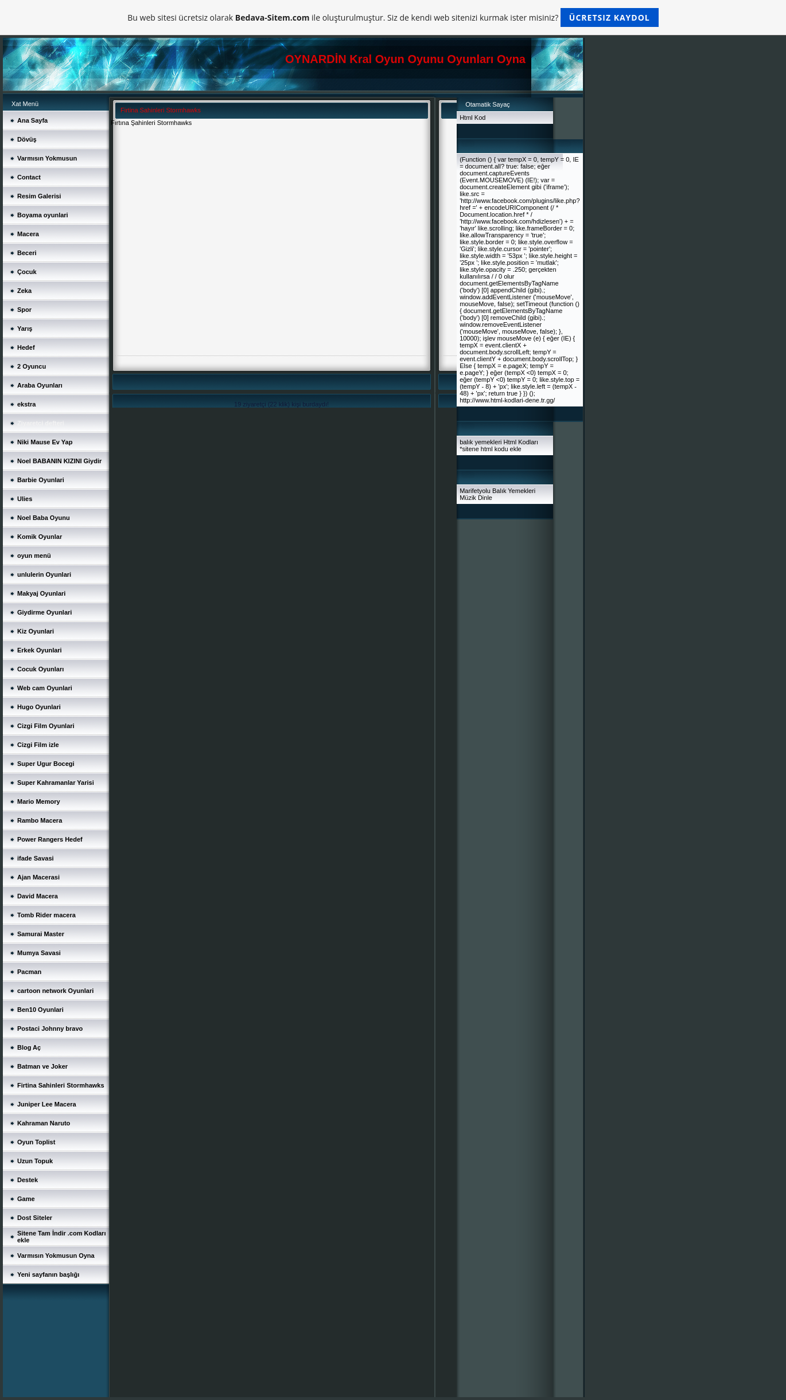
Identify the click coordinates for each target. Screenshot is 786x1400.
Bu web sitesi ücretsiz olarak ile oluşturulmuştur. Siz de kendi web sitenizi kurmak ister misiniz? (392, 17)
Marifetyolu (475, 490)
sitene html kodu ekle (491, 448)
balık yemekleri (480, 442)
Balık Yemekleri (513, 490)
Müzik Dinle (476, 497)
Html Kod (472, 117)
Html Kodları (521, 442)
